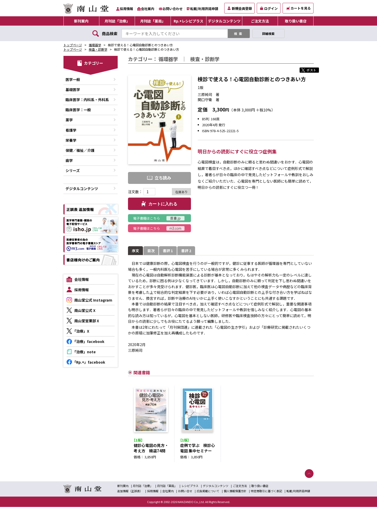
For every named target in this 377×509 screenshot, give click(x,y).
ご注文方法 (260, 21)
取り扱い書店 (296, 21)
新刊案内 (81, 21)
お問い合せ (185, 493)
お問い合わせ (173, 8)
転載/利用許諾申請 (204, 8)
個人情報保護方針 (235, 493)
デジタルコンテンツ (224, 21)
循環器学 (95, 45)
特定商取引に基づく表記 (266, 493)
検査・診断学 (98, 49)
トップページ (72, 45)
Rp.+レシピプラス (188, 21)
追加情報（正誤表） (130, 493)
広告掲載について (208, 493)
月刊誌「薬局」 (152, 21)
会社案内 (147, 8)
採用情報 (126, 8)
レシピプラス (189, 488)
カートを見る (299, 8)
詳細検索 (268, 33)
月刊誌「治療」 (117, 21)
